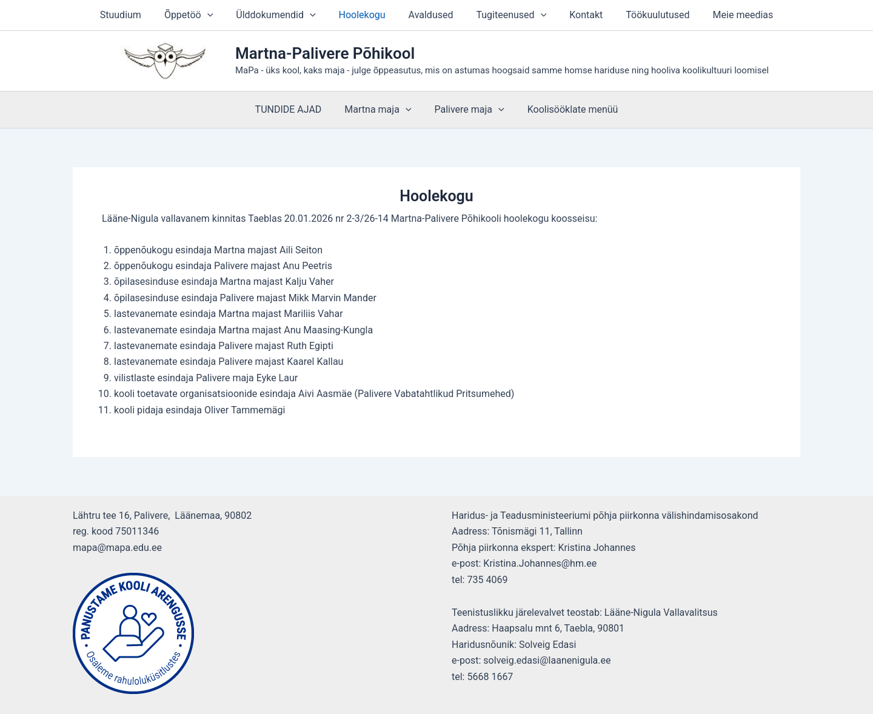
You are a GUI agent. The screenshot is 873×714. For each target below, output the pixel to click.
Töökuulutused (646, 15)
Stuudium (135, 15)
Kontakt (578, 15)
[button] (218, 15)
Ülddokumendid (283, 15)
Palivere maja (467, 110)
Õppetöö (199, 15)
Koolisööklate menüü (567, 109)
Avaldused (431, 15)
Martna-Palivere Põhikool (325, 53)
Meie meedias (728, 15)
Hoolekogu (366, 15)
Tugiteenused (507, 15)
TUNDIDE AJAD (294, 109)
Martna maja (379, 110)
